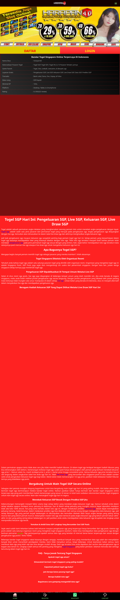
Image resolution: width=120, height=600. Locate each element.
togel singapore (68, 546)
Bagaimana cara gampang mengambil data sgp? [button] (58, 582)
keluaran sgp (90, 508)
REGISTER (45, 596)
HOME (15, 596)
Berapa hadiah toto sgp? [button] (58, 577)
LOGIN (90, 51)
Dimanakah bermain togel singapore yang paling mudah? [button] (59, 562)
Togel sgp (5, 231)
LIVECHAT (105, 596)
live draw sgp (62, 474)
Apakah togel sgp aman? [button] (58, 557)
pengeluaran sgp (16, 243)
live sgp (61, 281)
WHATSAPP (75, 596)
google (20, 533)
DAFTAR (30, 51)
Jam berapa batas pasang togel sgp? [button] (58, 572)
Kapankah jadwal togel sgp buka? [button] (58, 567)
